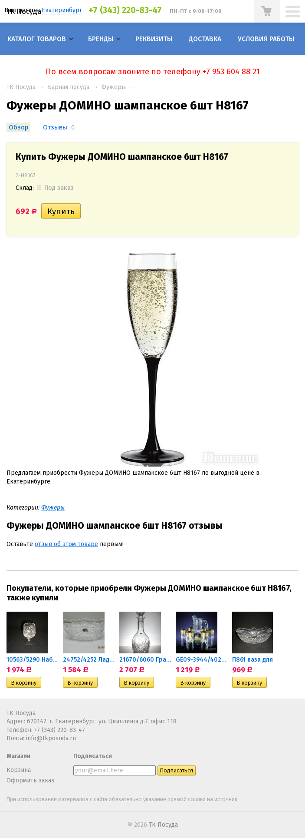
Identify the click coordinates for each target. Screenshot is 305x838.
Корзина (19, 770)
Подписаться (92, 756)
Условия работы (266, 39)
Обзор (18, 127)
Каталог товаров (36, 39)
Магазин (18, 756)
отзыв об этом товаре (66, 544)
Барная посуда (68, 87)
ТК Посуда (24, 11)
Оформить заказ (30, 780)
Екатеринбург (62, 10)
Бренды (100, 39)
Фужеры (114, 87)
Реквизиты (153, 39)
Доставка (205, 39)
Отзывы (55, 127)
